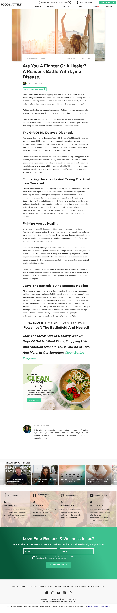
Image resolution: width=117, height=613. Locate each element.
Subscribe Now (59, 564)
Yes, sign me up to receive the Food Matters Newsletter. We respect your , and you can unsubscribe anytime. (59, 557)
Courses (35, 6)
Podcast (66, 6)
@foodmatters (13, 495)
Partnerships (80, 586)
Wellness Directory (96, 586)
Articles (42, 586)
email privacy (40, 558)
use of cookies (93, 606)
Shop (95, 6)
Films (81, 6)
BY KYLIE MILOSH (42, 426)
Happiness (40, 58)
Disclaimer (44, 599)
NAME (27, 551)
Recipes (50, 6)
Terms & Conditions (57, 599)
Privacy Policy (71, 599)
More (108, 6)
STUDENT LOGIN (84, 2)
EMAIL (64, 551)
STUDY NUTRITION (107, 2)
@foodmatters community (43, 495)
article (30, 58)
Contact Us (68, 586)
